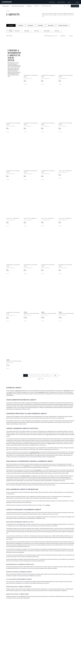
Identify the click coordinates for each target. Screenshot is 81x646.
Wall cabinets (40, 25)
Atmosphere (62, 35)
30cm (31, 453)
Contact (69, 2)
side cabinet (66, 390)
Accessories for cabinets (63, 25)
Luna (47, 434)
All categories (11, 25)
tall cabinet (41, 392)
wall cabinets (9, 393)
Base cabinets (30, 25)
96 (56, 35)
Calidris (49, 443)
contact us (38, 516)
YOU (51, 434)
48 (54, 35)
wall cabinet (38, 470)
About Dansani (52, 2)
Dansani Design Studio (46, 6)
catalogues (47, 505)
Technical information (61, 2)
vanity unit (17, 390)
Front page (8, 10)
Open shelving (50, 25)
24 (53, 35)
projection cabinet (35, 452)
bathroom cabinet (26, 475)
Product (71, 35)
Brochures (37, 6)
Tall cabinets (20, 25)
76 (55, 375)
